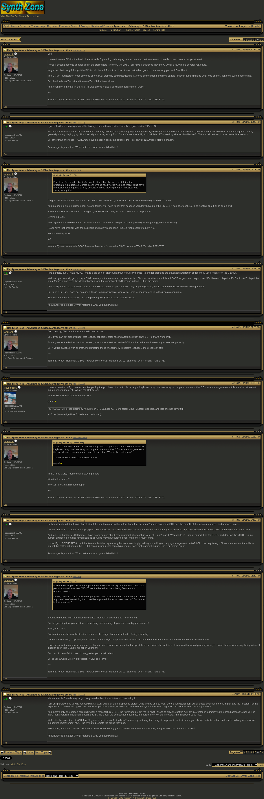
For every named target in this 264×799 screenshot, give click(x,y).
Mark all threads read (32, 775)
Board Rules (10, 775)
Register (103, 30)
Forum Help (159, 30)
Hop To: (208, 765)
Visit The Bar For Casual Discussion (20, 16)
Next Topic (43, 752)
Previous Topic (11, 752)
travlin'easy (10, 387)
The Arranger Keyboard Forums (49, 26)
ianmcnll (9, 54)
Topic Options (10, 39)
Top (5, 106)
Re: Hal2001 (78, 50)
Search (146, 30)
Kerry (23, 764)
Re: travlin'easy (80, 437)
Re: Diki (76, 170)
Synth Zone (10, 26)
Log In (256, 26)
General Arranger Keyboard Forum (91, 26)
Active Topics (133, 30)
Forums (23, 26)
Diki (18, 764)
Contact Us (232, 775)
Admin (13, 764)
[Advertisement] (196, 9)
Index (28, 752)
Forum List (115, 30)
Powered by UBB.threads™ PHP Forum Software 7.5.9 (132, 798)
